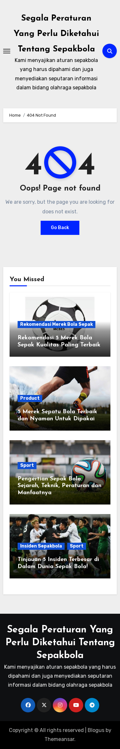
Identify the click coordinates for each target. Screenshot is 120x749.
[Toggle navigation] (6, 51)
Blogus (96, 730)
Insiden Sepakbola (41, 546)
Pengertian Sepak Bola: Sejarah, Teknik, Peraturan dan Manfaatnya (59, 486)
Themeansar (59, 739)
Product (30, 398)
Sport (27, 465)
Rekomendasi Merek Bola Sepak (56, 324)
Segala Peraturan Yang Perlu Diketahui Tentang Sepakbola (56, 34)
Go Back (60, 227)
